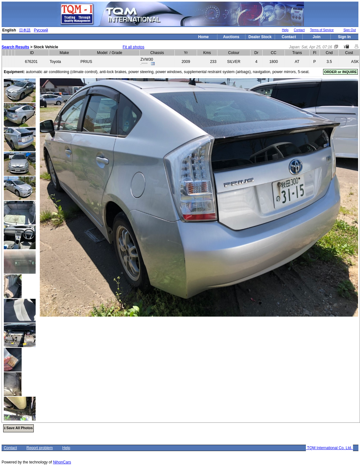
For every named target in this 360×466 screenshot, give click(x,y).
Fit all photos (133, 47)
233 (213, 61)
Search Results (15, 47)
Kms (207, 53)
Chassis (157, 53)
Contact (299, 30)
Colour (233, 53)
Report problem (39, 448)
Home (203, 37)
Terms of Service (322, 30)
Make (64, 53)
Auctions (231, 37)
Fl (314, 53)
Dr (256, 53)
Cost (349, 53)
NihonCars (62, 462)
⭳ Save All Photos (18, 428)
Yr (186, 53)
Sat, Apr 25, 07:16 (316, 47)
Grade (117, 53)
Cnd (329, 53)
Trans (297, 53)
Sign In (344, 37)
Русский (41, 30)
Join (317, 37)
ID (32, 53)
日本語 (25, 30)
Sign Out (349, 30)
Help (285, 30)
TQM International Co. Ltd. (329, 448)
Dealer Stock (260, 37)
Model (102, 53)
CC (273, 53)
